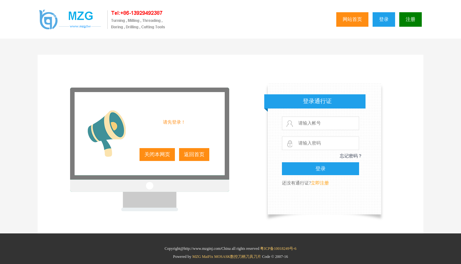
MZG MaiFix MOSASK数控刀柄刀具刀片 (227, 256)
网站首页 (352, 19)
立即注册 (320, 183)
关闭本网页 (157, 154)
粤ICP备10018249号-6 (278, 248)
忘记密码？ (351, 156)
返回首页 (194, 154)
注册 (410, 19)
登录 (384, 19)
